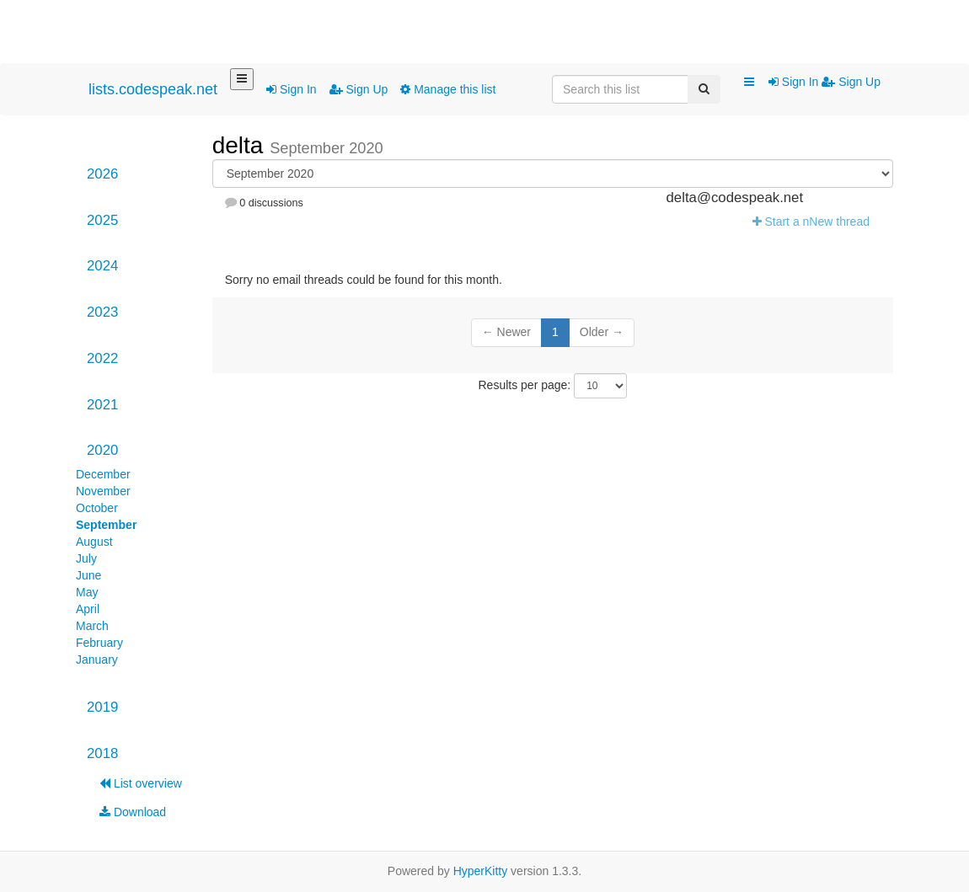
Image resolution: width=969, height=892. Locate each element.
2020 (102, 450)
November (103, 491)
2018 (102, 753)
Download (132, 812)
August (94, 541)
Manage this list (447, 89)
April (87, 609)
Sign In (291, 89)
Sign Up (358, 89)
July (86, 558)
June (88, 575)
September (106, 524)
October (97, 508)
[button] (749, 82)
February (99, 642)
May (87, 592)
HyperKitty (480, 871)
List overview (140, 783)
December (103, 474)
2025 (102, 220)
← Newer (506, 332)
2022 (102, 358)
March (92, 626)
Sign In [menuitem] (795, 81)
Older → (602, 332)
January (97, 659)
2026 (102, 174)
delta (241, 145)
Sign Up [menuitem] (851, 81)
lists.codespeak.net (152, 89)
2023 (102, 312)
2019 (102, 707)
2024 (102, 266)
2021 (102, 405)
